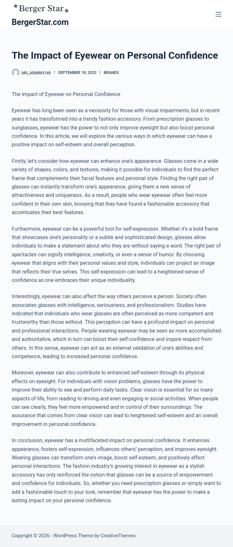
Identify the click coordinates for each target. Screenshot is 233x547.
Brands (111, 72)
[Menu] (218, 14)
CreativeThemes (118, 536)
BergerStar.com (40, 22)
